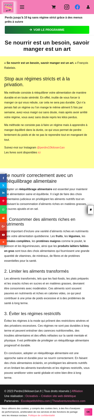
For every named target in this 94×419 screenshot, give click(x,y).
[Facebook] (77, 7)
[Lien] (8, 7)
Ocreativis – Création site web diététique (50, 396)
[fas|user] (89, 7)
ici (39, 152)
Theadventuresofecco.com (69, 400)
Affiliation (77, 391)
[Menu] (22, 7)
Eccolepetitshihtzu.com (35, 400)
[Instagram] (67, 7)
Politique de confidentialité (41, 415)
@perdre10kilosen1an (51, 147)
